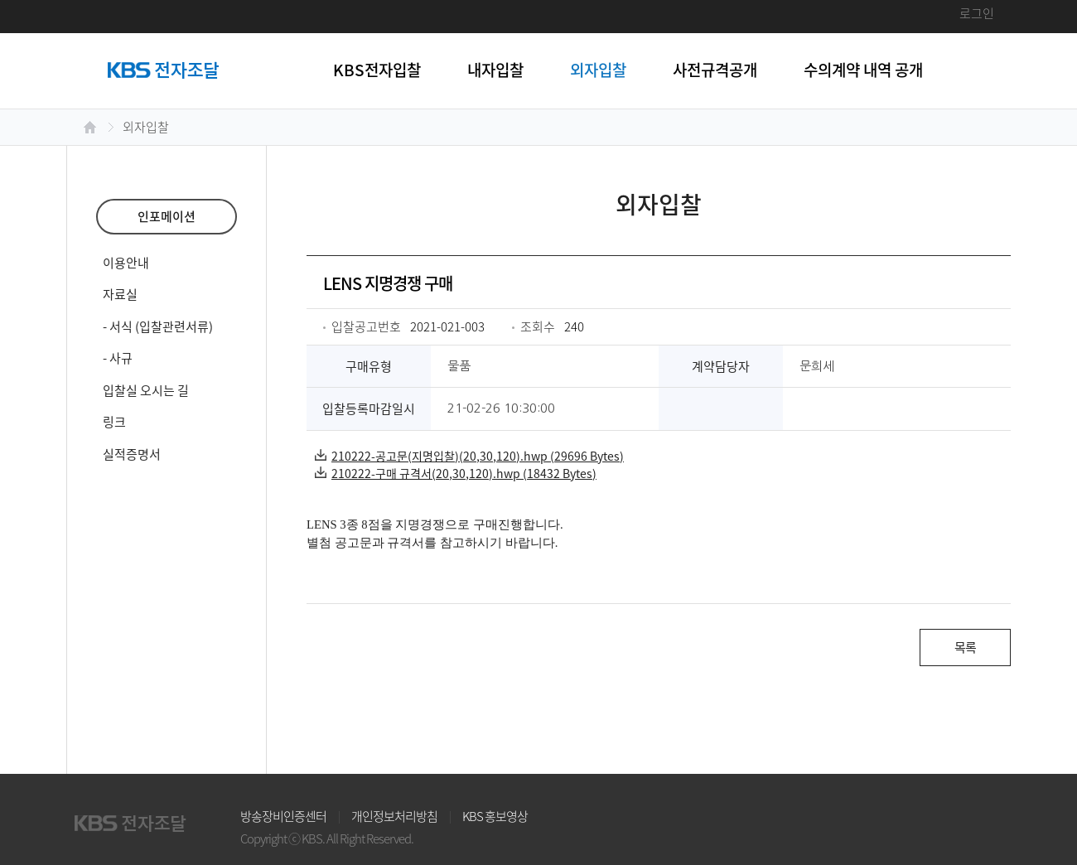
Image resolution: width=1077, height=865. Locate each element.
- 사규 (118, 358)
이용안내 (126, 263)
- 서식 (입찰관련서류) (158, 326)
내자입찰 (495, 69)
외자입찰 (598, 69)
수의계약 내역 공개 (863, 69)
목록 (965, 647)
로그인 (976, 13)
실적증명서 (132, 454)
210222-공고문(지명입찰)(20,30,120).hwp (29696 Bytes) (469, 455)
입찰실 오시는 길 (146, 390)
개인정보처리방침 (394, 816)
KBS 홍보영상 (495, 816)
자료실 (120, 294)
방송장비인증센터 (283, 816)
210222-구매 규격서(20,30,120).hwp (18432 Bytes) (455, 473)
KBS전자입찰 (377, 69)
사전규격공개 (715, 69)
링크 (114, 422)
